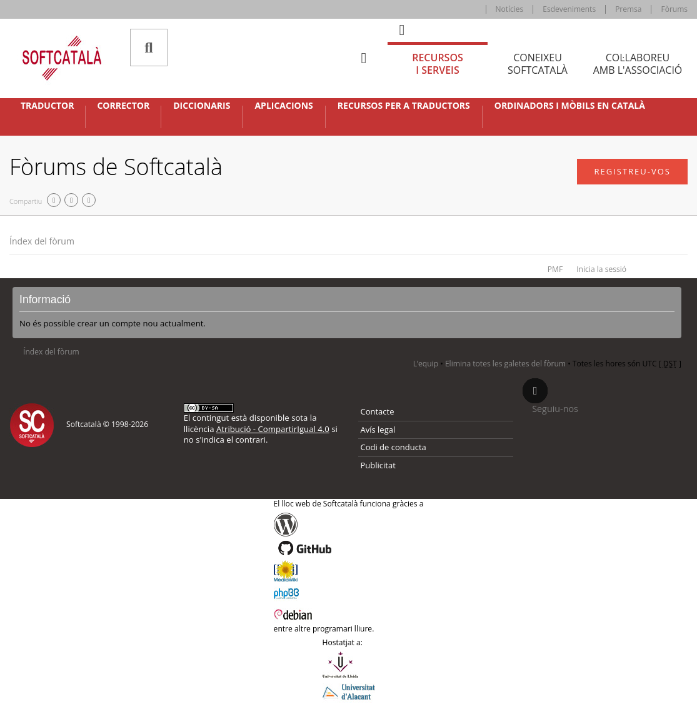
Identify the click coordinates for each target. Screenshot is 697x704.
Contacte (377, 411)
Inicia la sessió (601, 269)
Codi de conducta (393, 447)
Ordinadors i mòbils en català (569, 105)
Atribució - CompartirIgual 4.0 (272, 429)
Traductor (47, 105)
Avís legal (378, 429)
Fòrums (674, 9)
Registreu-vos (632, 171)
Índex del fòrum (41, 241)
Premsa (628, 9)
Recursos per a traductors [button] (404, 105)
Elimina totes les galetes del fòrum (505, 363)
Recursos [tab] (438, 64)
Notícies (510, 9)
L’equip (425, 363)
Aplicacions (283, 105)
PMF (555, 269)
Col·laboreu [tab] (638, 64)
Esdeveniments (569, 9)
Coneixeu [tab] (538, 64)
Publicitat (378, 465)
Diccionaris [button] (201, 105)
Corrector (123, 105)
